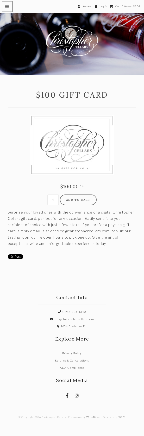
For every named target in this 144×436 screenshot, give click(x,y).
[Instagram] (76, 395)
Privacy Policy (72, 353)
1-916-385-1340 (72, 312)
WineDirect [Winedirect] (93, 417)
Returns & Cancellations (72, 360)
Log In (103, 6)
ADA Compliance (72, 367)
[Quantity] (53, 200)
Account (87, 6)
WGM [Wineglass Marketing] (122, 417)
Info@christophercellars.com (72, 319)
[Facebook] (67, 395)
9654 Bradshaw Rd (72, 326)
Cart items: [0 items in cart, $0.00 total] (127, 6)
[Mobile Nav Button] (7, 6)
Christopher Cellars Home (72, 41)
